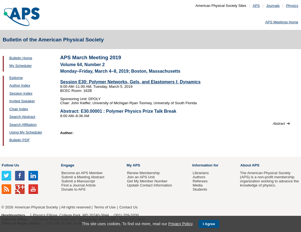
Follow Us (10, 165)
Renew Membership (143, 173)
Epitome (16, 78)
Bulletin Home (20, 58)
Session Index (20, 93)
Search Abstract (22, 117)
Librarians (201, 173)
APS (256, 6)
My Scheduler (20, 66)
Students (200, 189)
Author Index (19, 85)
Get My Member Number (147, 181)
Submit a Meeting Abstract (82, 177)
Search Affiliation (23, 125)
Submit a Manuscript (78, 181)
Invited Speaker (22, 101)
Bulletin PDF (19, 140)
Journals (273, 6)
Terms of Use (104, 207)
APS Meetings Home (281, 22)
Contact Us (128, 207)
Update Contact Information (149, 185)
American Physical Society (36, 207)
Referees (200, 181)
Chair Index (18, 109)
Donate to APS (73, 189)
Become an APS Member (82, 173)
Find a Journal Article (78, 185)
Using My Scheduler (25, 132)
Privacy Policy (180, 224)
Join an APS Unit (141, 177)
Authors (199, 177)
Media (198, 185)
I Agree (209, 224)
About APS (249, 165)
